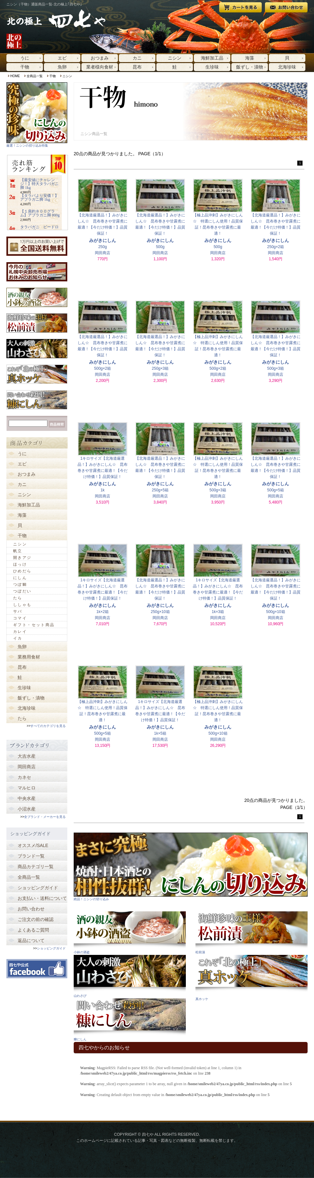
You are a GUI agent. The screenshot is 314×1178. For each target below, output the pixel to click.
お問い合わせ (31, 908)
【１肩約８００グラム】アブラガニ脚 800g (40, 213)
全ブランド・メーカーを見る (45, 817)
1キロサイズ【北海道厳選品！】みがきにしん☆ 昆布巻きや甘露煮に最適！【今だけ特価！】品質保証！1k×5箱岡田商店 (160, 704)
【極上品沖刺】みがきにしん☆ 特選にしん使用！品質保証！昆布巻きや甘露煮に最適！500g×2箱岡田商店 (218, 339)
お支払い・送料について (42, 898)
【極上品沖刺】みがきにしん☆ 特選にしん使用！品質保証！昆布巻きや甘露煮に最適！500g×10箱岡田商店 (218, 704)
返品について (31, 940)
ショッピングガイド (38, 887)
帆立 (17, 551)
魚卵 (62, 66)
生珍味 (212, 66)
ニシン (174, 58)
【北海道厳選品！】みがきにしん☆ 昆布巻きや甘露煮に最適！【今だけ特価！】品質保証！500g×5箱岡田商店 (276, 460)
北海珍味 (287, 66)
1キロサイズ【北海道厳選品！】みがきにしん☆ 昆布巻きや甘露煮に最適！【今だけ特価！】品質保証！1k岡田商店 (103, 460)
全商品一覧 (35, 76)
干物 (24, 66)
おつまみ (100, 58)
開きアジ (22, 557)
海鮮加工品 (212, 58)
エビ (62, 58)
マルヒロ (27, 787)
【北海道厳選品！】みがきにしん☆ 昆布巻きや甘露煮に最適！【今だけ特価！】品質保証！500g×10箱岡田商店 (276, 582)
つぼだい (22, 591)
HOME (15, 76)
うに (24, 58)
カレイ (20, 631)
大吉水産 (27, 756)
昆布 (137, 66)
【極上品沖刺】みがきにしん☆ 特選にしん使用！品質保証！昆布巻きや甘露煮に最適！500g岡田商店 (218, 217)
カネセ (24, 777)
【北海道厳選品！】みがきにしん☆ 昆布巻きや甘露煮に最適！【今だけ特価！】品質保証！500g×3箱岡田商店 (276, 339)
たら (17, 598)
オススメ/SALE (33, 845)
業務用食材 (29, 656)
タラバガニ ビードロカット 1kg (39, 229)
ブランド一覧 (31, 856)
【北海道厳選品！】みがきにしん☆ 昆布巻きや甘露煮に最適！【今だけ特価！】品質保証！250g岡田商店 (103, 217)
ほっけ (20, 564)
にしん (20, 578)
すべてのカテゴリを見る (48, 726)
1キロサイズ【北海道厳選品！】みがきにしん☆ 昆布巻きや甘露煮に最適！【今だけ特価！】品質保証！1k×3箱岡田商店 (218, 582)
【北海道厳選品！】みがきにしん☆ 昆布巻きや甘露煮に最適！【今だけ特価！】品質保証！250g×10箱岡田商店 (160, 582)
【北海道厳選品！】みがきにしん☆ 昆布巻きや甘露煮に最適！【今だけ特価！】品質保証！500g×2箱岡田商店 (103, 339)
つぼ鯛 (20, 584)
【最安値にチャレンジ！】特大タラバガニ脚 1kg (39, 184)
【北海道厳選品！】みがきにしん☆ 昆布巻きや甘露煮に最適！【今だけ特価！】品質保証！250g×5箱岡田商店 (160, 460)
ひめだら (22, 571)
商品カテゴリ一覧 (36, 866)
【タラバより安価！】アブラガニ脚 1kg (39, 197)
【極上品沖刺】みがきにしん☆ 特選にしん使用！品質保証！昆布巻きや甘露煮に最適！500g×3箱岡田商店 (218, 460)
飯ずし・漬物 (249, 66)
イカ (17, 638)
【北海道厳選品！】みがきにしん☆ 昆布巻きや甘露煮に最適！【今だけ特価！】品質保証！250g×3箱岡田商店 (160, 339)
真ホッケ (201, 999)
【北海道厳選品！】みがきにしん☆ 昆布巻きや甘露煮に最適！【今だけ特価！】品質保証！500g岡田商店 (160, 217)
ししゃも (22, 604)
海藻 (249, 58)
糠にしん (80, 1039)
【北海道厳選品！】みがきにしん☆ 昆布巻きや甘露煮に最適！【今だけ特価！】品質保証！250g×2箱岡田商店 (276, 217)
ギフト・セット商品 (34, 625)
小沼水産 (27, 808)
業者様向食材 (99, 66)
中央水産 (27, 798)
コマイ (20, 618)
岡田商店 (27, 766)
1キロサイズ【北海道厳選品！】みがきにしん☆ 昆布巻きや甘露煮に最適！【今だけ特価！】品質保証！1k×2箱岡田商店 (103, 582)
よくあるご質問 (33, 929)
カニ (137, 58)
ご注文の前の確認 (36, 919)
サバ (17, 611)
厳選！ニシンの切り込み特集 (27, 145)
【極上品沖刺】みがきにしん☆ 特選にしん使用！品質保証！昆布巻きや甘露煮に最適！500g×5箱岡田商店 (103, 704)
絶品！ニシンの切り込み (91, 899)
